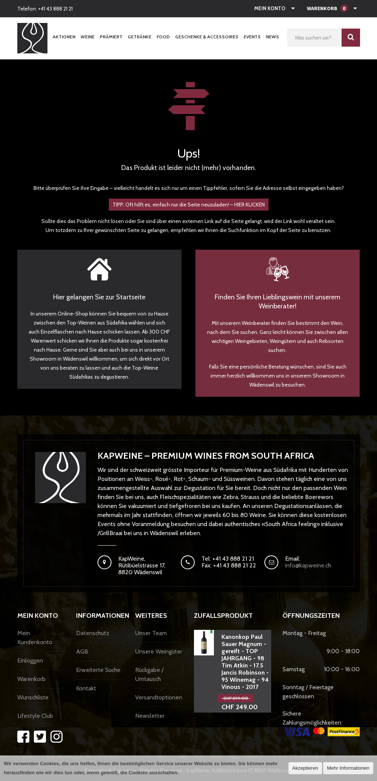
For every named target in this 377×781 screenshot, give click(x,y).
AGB (82, 651)
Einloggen (30, 660)
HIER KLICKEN (249, 204)
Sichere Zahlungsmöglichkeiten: (321, 723)
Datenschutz (92, 633)
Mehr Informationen (348, 768)
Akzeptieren (305, 768)
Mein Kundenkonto (34, 637)
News (272, 36)
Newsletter (150, 715)
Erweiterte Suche (98, 669)
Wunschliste (33, 697)
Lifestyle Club (35, 715)
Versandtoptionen (158, 697)
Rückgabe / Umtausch (149, 674)
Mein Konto (269, 8)
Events (252, 36)
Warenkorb (31, 678)
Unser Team (151, 633)
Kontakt (86, 688)
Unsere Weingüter (158, 651)
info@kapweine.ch (308, 565)
